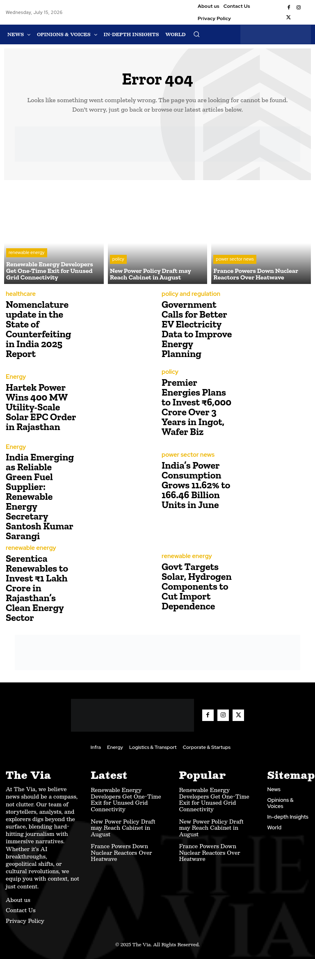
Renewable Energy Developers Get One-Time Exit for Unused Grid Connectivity (126, 797)
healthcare (19, 295)
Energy (14, 377)
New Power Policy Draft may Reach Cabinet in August (123, 825)
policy (118, 260)
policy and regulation (187, 295)
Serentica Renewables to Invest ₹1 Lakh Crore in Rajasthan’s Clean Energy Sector (37, 587)
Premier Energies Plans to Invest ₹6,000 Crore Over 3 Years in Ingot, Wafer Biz (196, 407)
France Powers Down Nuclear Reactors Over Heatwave (121, 850)
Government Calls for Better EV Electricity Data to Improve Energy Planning (197, 329)
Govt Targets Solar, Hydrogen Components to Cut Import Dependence (197, 585)
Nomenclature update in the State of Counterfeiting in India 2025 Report (38, 329)
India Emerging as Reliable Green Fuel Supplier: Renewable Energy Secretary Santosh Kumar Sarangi (40, 496)
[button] (196, 34)
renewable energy (27, 253)
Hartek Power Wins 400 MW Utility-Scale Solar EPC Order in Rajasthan (41, 407)
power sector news (234, 260)
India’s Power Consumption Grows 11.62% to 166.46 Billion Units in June (196, 485)
